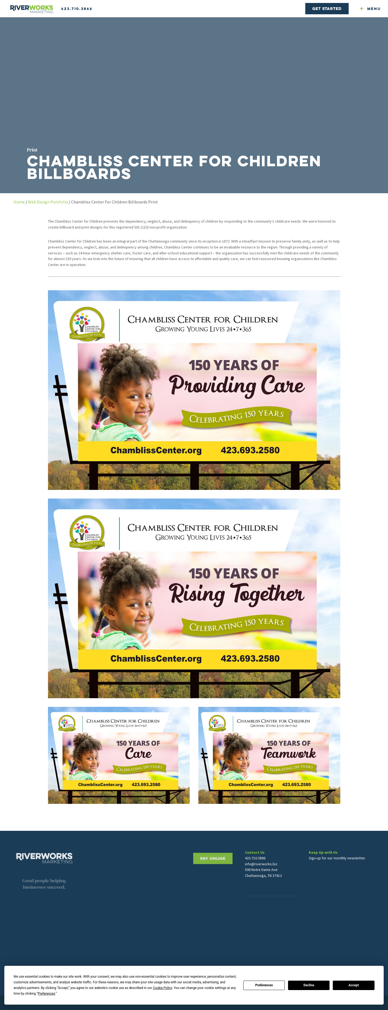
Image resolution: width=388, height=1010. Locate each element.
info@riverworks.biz (261, 872)
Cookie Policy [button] (162, 988)
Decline (308, 985)
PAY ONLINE (213, 874)
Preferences (264, 985)
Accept (354, 985)
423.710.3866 (77, 8)
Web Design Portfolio (48, 202)
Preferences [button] (46, 993)
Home (19, 202)
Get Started (326, 8)
